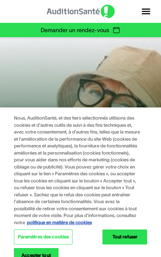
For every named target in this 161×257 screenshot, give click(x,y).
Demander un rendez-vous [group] (81, 30)
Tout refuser (125, 239)
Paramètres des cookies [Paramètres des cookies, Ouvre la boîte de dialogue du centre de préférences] (43, 239)
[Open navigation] (146, 11)
